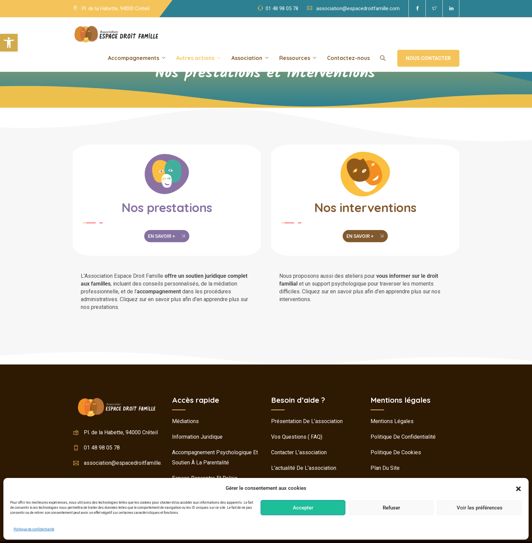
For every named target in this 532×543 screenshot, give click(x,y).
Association (246, 58)
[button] (9, 42)
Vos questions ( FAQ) (296, 437)
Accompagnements (133, 58)
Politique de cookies (395, 452)
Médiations (185, 421)
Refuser (391, 508)
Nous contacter (428, 58)
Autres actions (195, 58)
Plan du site (385, 468)
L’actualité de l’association (303, 468)
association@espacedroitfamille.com (358, 8)
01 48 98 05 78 (282, 8)
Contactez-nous (348, 58)
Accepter (303, 508)
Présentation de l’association (307, 421)
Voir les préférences (479, 508)
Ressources (294, 58)
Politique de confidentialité (34, 529)
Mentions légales (392, 421)
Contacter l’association (299, 452)
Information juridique (197, 437)
